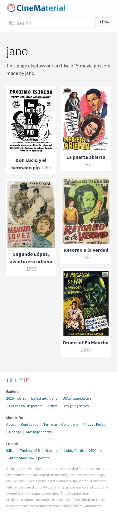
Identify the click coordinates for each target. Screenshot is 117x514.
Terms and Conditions (60, 424)
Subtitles (52, 450)
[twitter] (18, 380)
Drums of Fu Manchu (86, 342)
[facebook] (9, 380)
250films (95, 450)
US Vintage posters (76, 398)
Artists (52, 405)
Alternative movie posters (29, 458)
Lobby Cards (74, 450)
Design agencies (76, 405)
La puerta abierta (85, 157)
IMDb (10, 450)
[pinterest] (27, 380)
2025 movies (16, 398)
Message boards (38, 431)
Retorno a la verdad (86, 250)
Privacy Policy (94, 424)
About (11, 424)
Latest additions (44, 398)
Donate (15, 431)
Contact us (29, 424)
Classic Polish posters (25, 405)
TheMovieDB (30, 450)
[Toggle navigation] (103, 21)
